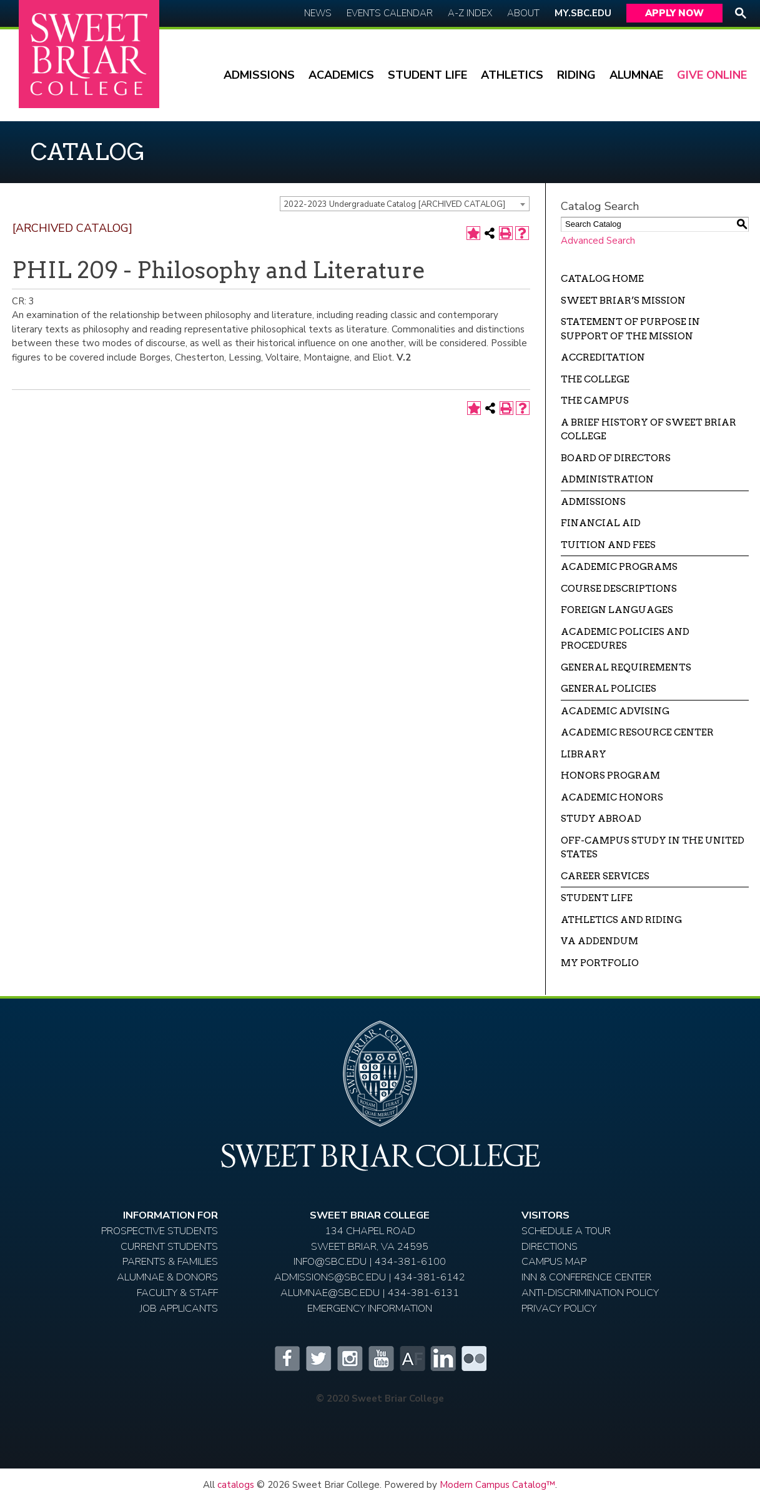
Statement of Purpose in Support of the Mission (630, 329)
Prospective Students (159, 1231)
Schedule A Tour (566, 1231)
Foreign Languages (617, 610)
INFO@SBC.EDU (330, 1261)
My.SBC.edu (583, 13)
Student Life (427, 74)
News (318, 13)
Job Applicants (179, 1308)
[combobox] (405, 203)
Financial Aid (601, 523)
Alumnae (636, 74)
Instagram (349, 1358)
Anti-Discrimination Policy (590, 1292)
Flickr (474, 1358)
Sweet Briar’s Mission (623, 300)
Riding (576, 74)
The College (595, 379)
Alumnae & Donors (167, 1277)
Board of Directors (616, 458)
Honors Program (610, 775)
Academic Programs (619, 566)
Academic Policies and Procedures (625, 639)
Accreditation (603, 357)
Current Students (169, 1246)
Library (583, 754)
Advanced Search (598, 240)
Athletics (512, 74)
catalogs (235, 1485)
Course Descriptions (619, 588)
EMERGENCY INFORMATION (369, 1308)
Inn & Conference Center (586, 1277)
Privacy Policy (558, 1308)
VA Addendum (599, 941)
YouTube (380, 1358)
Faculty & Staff (177, 1292)
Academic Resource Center (637, 732)
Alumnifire (411, 1358)
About (523, 13)
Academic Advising (615, 711)
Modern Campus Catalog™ (497, 1485)
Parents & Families (170, 1261)
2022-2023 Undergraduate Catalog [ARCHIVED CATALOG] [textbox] (394, 204)
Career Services (605, 876)
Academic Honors (612, 797)
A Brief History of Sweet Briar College (648, 429)
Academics (341, 74)
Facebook (286, 1358)
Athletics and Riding (621, 919)
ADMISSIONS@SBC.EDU (330, 1277)
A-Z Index (470, 13)
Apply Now (674, 13)
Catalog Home (602, 278)
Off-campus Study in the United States (652, 847)
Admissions (259, 74)
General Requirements (626, 667)
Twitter (318, 1358)
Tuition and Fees (608, 545)
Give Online (712, 74)
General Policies (608, 688)
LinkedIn (442, 1358)
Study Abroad (601, 818)
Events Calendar (390, 13)
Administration (607, 479)
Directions (549, 1246)
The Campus (595, 400)
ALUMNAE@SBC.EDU (330, 1292)
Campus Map (553, 1261)
